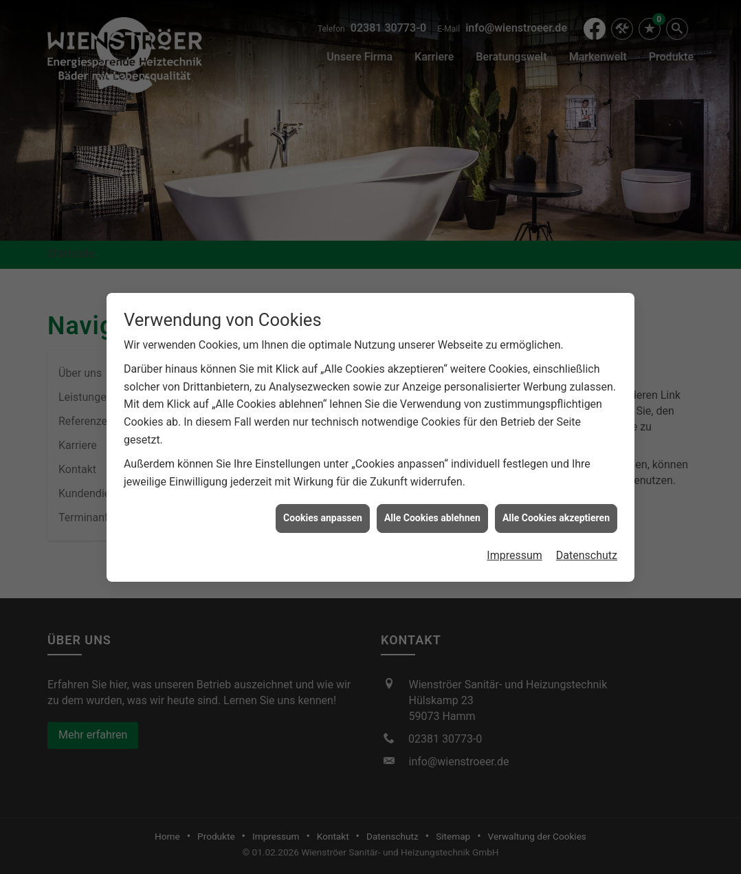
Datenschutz (586, 547)
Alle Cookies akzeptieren (556, 510)
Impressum (514, 547)
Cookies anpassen (322, 510)
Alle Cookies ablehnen (432, 510)
